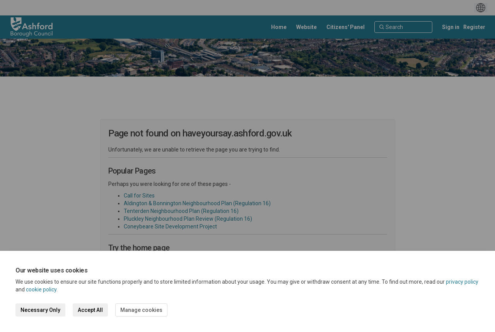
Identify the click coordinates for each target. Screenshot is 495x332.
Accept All (90, 310)
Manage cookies (141, 310)
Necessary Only (40, 310)
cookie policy (41, 289)
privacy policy (462, 282)
